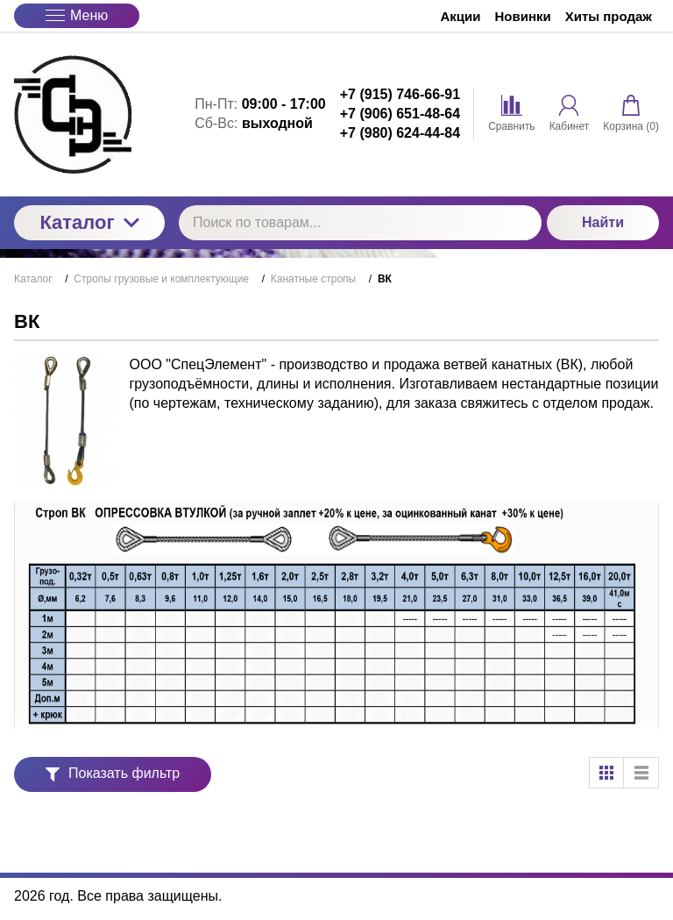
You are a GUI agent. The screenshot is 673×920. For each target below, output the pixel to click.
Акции (461, 16)
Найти (603, 222)
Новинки (523, 16)
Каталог (88, 222)
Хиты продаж (608, 16)
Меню (77, 15)
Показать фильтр (113, 773)
